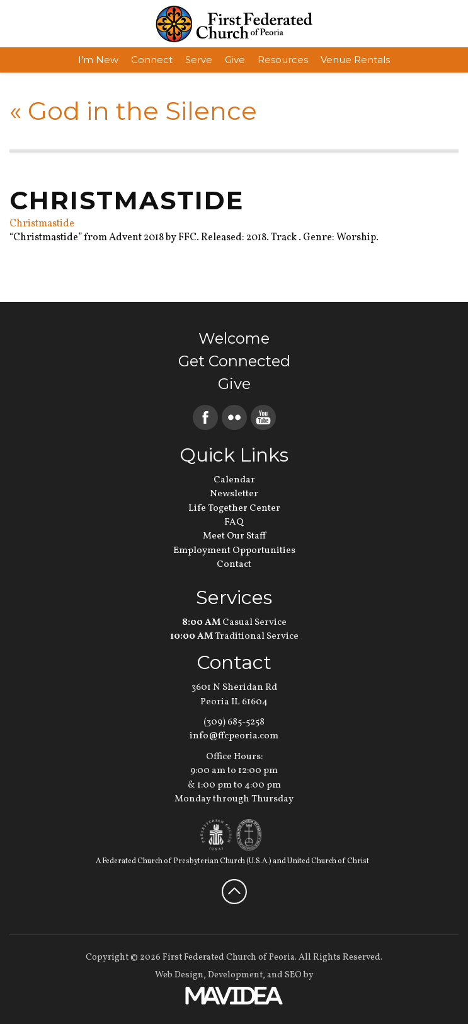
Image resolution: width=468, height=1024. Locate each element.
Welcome (234, 338)
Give (235, 60)
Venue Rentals (355, 60)
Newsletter (234, 494)
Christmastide (41, 224)
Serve (198, 60)
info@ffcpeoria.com (234, 736)
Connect (152, 60)
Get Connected (234, 361)
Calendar (234, 480)
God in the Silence (133, 110)
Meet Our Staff (234, 536)
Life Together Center (234, 508)
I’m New (98, 60)
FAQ (234, 522)
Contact (234, 564)
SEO (293, 975)
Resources (283, 60)
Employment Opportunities (234, 550)
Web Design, (180, 975)
